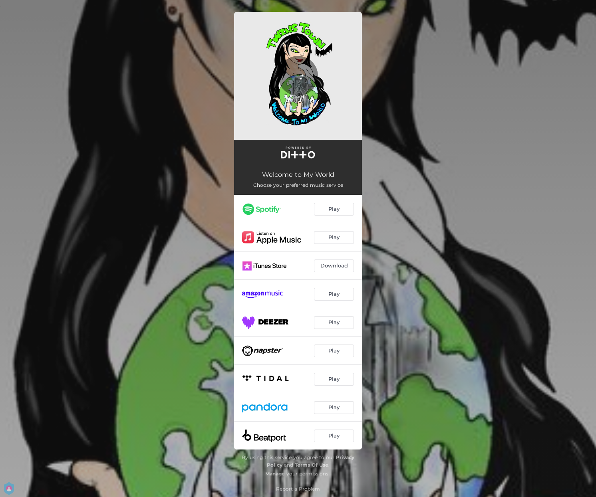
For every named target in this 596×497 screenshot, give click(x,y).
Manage (275, 474)
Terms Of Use (311, 465)
